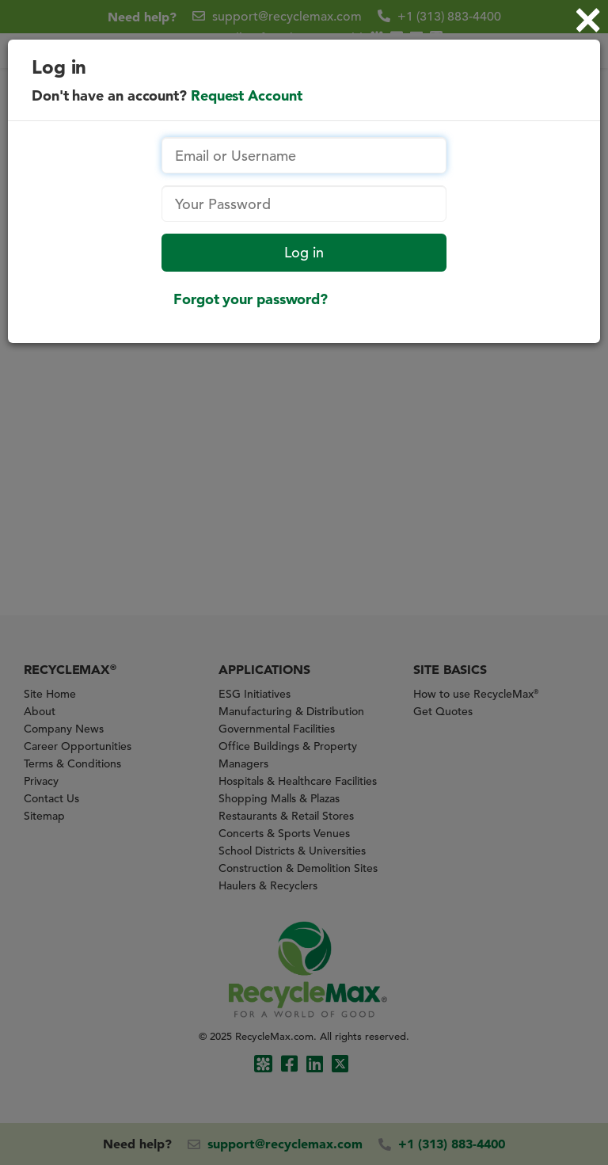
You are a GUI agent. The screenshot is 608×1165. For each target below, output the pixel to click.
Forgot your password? (250, 299)
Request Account (246, 95)
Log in (304, 252)
